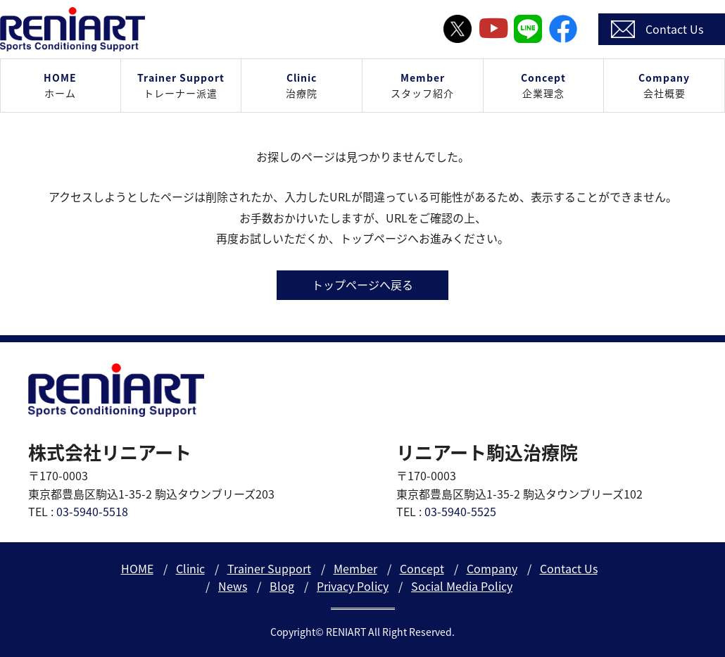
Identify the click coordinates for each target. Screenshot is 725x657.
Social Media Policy (461, 585)
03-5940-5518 (92, 511)
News (232, 585)
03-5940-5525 (460, 511)
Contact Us (569, 568)
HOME (137, 568)
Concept (422, 568)
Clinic (190, 568)
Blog (282, 585)
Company (492, 568)
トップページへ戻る (362, 284)
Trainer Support (269, 568)
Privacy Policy (353, 585)
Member (355, 568)
